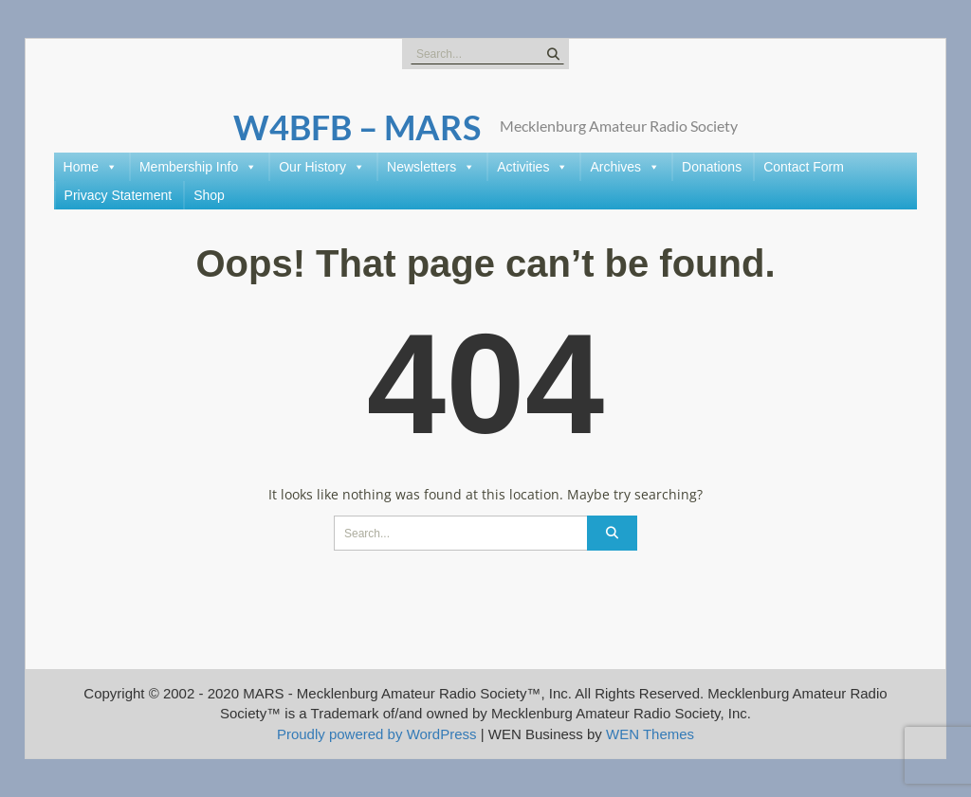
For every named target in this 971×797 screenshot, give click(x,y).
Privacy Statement (118, 195)
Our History (322, 166)
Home (91, 166)
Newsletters (431, 166)
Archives (625, 166)
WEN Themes (650, 734)
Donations (712, 166)
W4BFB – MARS (357, 127)
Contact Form (803, 166)
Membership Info (198, 166)
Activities (532, 166)
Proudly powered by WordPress (377, 734)
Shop (209, 195)
